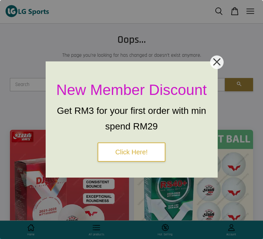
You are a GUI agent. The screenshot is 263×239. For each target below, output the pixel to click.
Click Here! (131, 152)
